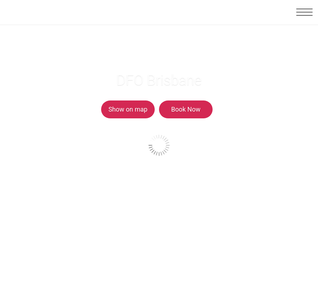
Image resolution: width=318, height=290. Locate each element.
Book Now (185, 109)
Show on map (127, 109)
